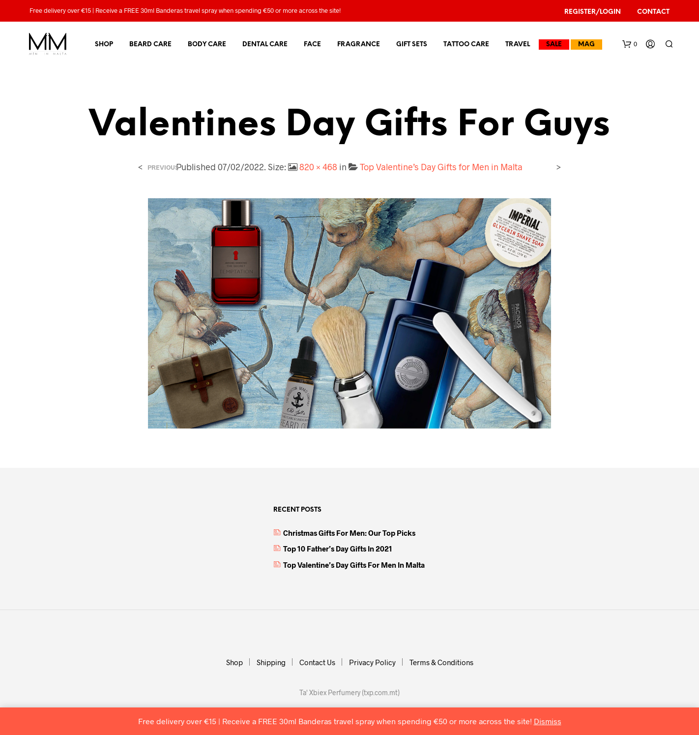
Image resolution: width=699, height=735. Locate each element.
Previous (162, 167)
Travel (517, 44)
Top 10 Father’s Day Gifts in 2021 (337, 548)
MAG (586, 44)
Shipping (271, 662)
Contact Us (317, 662)
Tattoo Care (466, 44)
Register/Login (592, 12)
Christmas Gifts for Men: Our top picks (349, 532)
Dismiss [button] (547, 721)
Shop (104, 44)
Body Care (207, 44)
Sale (554, 44)
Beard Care (150, 44)
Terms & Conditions (441, 662)
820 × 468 (318, 166)
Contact (653, 12)
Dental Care (265, 44)
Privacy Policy (372, 662)
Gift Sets (411, 44)
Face (312, 44)
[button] (629, 44)
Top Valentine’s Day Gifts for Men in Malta (441, 166)
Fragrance (358, 44)
